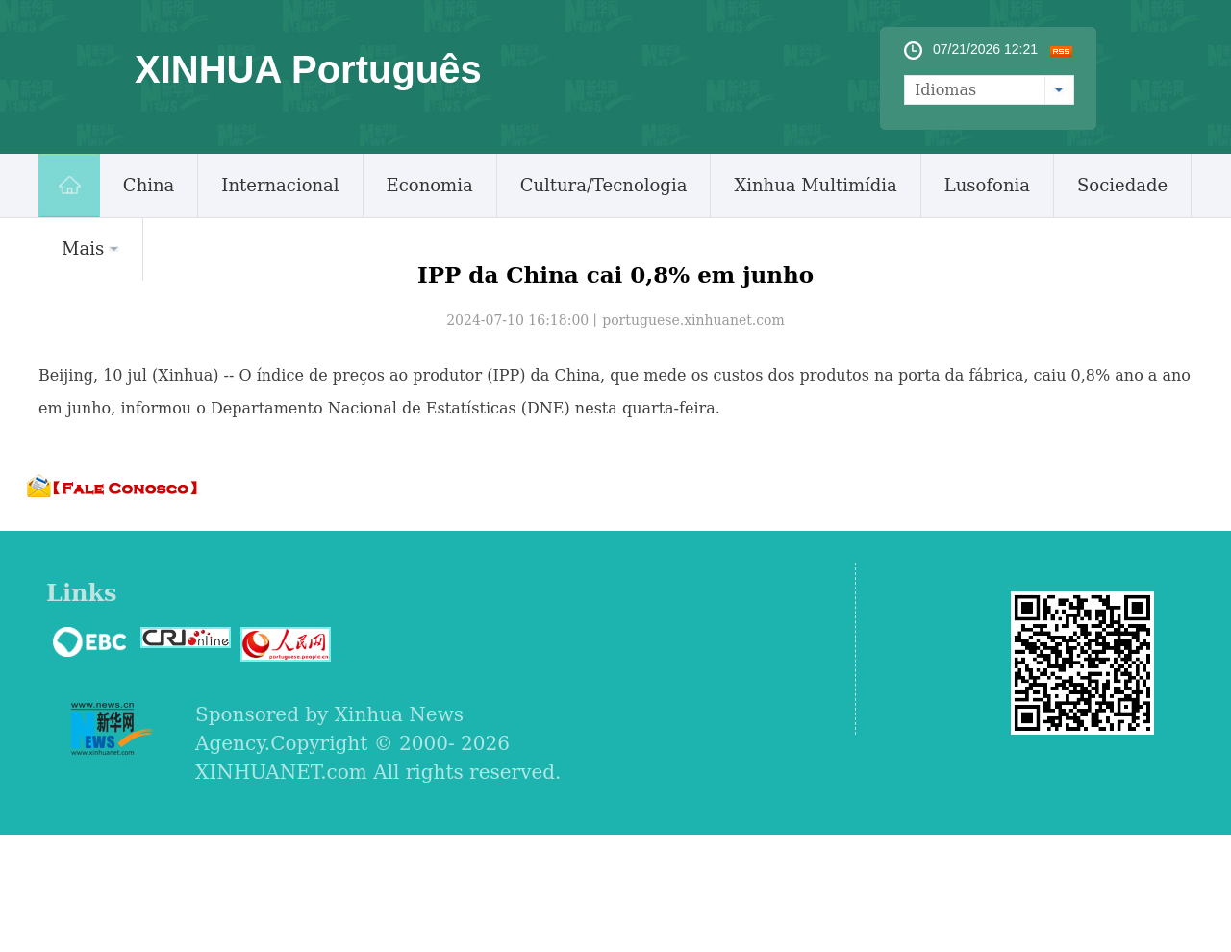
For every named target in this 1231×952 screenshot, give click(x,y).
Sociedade (1122, 185)
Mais (90, 248)
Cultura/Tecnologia (604, 185)
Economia (430, 185)
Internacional (280, 185)
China (148, 185)
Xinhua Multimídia (815, 185)
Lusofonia (987, 185)
